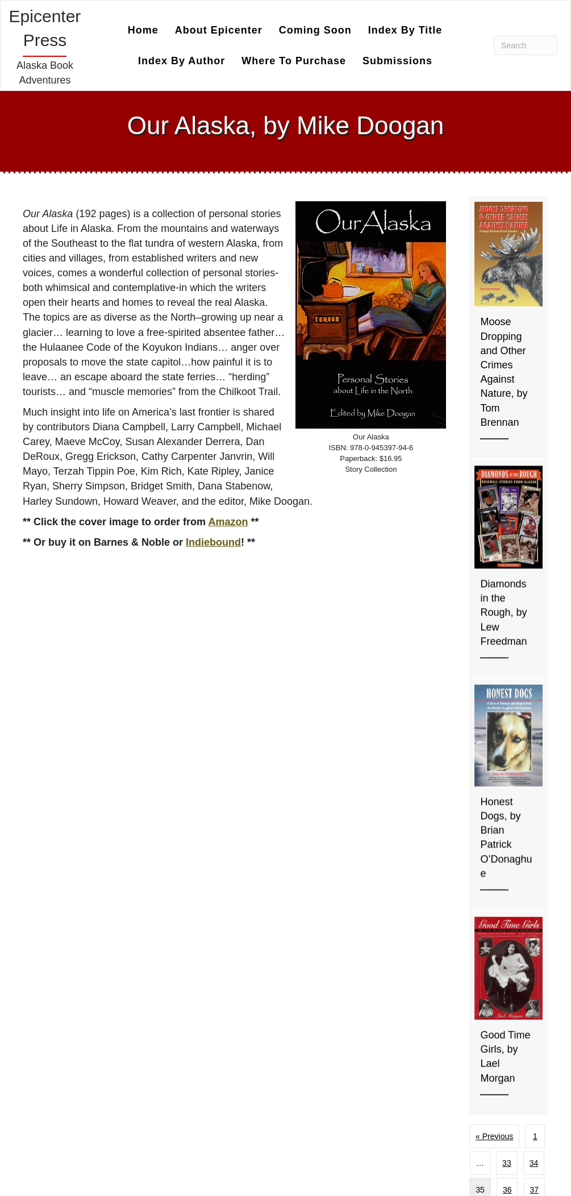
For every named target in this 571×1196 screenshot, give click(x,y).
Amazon (228, 522)
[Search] (525, 45)
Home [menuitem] (143, 30)
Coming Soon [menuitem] (315, 30)
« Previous (494, 1136)
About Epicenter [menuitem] (218, 30)
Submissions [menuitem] (397, 61)
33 (506, 1163)
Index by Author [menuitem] (181, 61)
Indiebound (213, 542)
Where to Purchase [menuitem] (293, 61)
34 (534, 1163)
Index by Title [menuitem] (405, 30)
